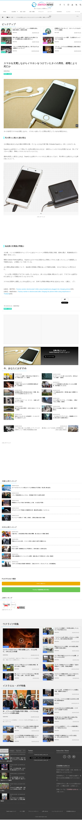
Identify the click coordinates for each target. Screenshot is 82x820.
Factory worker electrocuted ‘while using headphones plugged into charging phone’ (43, 289)
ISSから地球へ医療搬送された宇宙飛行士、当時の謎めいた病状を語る (29, 548)
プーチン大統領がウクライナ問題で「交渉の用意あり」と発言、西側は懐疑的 (66, 665)
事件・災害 (3, 52)
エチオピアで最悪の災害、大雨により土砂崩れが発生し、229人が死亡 (12, 789)
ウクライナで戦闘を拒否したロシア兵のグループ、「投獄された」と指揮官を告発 (66, 674)
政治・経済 (22, 11)
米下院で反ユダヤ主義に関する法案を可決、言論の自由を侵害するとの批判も (66, 718)
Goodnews (59, 11)
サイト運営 (22, 811)
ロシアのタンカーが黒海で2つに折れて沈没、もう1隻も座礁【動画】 (12, 799)
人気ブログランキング (7, 609)
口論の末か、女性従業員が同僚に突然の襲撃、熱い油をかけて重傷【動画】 (30, 533)
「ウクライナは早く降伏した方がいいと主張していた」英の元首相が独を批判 (66, 638)
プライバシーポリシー (33, 811)
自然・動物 (31, 11)
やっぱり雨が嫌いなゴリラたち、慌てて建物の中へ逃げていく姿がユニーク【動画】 (12, 779)
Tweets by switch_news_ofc (41, 754)
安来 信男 (57, 32)
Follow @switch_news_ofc (62, 357)
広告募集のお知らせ (71, 811)
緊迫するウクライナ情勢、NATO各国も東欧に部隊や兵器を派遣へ (66, 647)
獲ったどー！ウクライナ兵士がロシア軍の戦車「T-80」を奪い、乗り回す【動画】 (27, 674)
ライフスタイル (77, 14)
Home (4, 11)
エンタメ (68, 11)
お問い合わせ (45, 811)
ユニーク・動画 (50, 14)
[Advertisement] (41, 231)
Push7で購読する (41, 583)
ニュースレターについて (57, 811)
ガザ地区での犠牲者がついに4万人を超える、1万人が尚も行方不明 (66, 736)
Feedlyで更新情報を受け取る (41, 589)
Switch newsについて (11, 811)
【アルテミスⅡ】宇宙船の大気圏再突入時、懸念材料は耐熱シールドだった (30, 510)
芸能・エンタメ (4, 33)
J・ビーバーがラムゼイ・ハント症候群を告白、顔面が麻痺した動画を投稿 (25, 29)
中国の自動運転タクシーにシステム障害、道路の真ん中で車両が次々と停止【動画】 (33, 556)
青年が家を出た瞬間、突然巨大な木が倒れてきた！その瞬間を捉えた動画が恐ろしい (25, 38)
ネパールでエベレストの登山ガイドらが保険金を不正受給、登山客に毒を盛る (31, 487)
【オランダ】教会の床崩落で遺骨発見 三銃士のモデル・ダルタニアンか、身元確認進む (34, 563)
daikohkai (15, 32)
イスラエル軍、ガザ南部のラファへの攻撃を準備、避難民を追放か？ (66, 690)
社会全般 (14, 11)
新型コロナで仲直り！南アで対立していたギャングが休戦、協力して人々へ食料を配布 (12, 759)
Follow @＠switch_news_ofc (41, 760)
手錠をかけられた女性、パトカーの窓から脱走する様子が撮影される (29, 541)
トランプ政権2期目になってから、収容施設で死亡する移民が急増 (28, 495)
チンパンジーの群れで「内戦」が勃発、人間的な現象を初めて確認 (28, 517)
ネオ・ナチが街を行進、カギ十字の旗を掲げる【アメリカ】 (17, 769)
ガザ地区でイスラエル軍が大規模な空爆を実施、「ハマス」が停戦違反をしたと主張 (27, 727)
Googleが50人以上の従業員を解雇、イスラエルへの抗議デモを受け (66, 708)
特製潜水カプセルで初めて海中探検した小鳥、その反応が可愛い (28, 502)
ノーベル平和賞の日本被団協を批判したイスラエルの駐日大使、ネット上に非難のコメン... (27, 737)
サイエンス (40, 11)
